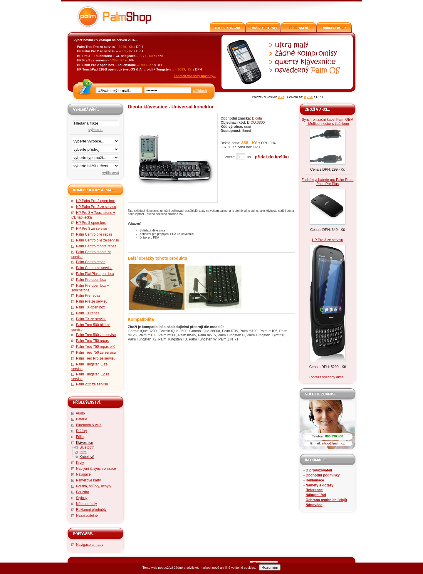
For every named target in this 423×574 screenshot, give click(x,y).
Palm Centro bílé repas (94, 234)
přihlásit (200, 91)
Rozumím (269, 567)
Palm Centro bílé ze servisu (97, 240)
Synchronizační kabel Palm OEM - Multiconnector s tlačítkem (327, 122)
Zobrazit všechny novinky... (195, 76)
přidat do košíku (272, 156)
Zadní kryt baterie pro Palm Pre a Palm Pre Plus (328, 182)
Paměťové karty (88, 480)
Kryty (80, 463)
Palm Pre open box (91, 280)
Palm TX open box (90, 307)
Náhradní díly (86, 504)
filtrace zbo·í (95, 156)
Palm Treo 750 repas (92, 341)
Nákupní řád (316, 495)
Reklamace (315, 480)
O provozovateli (319, 470)
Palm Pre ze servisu (92, 301)
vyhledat (95, 130)
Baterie (81, 419)
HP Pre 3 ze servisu (91, 228)
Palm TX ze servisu (91, 319)
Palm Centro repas (90, 262)
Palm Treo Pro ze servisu (95, 358)
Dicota (257, 118)
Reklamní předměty (91, 510)
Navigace (83, 474)
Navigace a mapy (89, 545)
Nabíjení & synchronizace (96, 468)
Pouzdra (82, 492)
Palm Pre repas (88, 295)
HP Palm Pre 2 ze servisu (96, 207)
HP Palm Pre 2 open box (95, 201)
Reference (314, 490)
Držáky (81, 431)
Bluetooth (87, 447)
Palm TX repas (87, 313)
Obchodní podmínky (323, 475)
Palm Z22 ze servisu (92, 384)
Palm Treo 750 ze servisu (96, 352)
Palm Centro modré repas (96, 246)
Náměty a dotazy (319, 485)
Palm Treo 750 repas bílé (95, 347)
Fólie (80, 437)
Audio (80, 413)
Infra (83, 452)
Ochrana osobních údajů (326, 500)
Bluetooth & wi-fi (89, 425)
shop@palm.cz (333, 443)
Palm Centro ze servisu (94, 268)
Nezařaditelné (87, 515)
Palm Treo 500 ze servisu (96, 335)
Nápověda (314, 505)
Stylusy (82, 498)
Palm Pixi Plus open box (95, 274)
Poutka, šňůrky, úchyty (93, 486)
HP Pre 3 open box (91, 223)
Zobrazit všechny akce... (327, 377)
